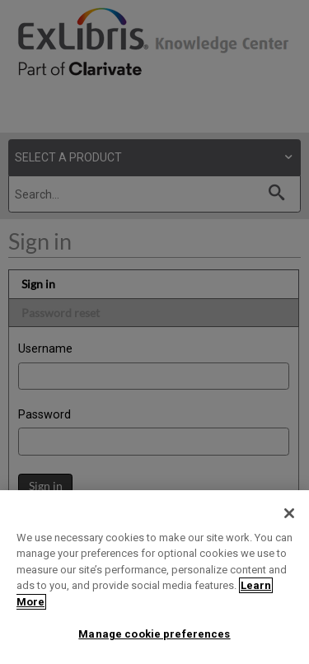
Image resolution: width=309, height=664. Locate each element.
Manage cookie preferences (154, 634)
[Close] (289, 513)
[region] (154, 577)
